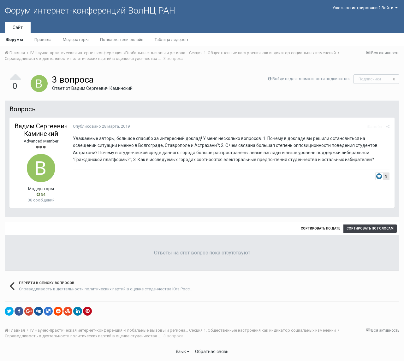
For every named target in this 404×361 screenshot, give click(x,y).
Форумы (14, 39)
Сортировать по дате (320, 228)
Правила (42, 39)
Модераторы (76, 39)
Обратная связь (212, 351)
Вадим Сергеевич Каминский (102, 88)
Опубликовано (101, 126)
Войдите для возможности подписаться (311, 78)
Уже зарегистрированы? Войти (365, 7)
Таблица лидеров (171, 39)
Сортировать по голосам (370, 228)
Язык (182, 351)
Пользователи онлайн (121, 39)
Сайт (18, 27)
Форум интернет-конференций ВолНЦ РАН (90, 10)
